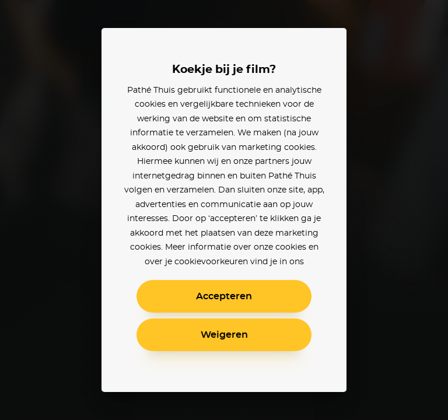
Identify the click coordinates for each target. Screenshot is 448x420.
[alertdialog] (224, 210)
